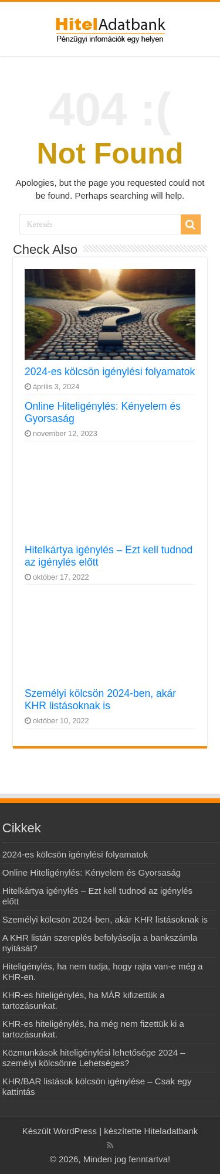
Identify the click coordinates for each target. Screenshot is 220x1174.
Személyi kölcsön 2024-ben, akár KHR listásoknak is (100, 700)
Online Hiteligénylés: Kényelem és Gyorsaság (91, 872)
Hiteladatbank (171, 1131)
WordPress (74, 1131)
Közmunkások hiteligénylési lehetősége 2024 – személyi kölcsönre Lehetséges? (93, 1057)
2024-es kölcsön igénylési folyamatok (110, 371)
